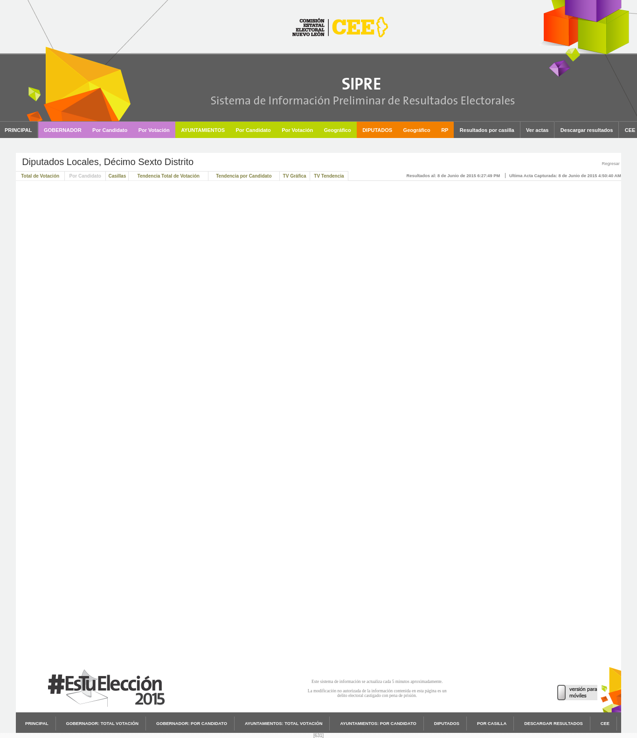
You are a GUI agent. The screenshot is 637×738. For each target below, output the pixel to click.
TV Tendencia (329, 176)
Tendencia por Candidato (243, 176)
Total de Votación (40, 176)
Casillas (117, 176)
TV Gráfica (294, 176)
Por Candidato (85, 176)
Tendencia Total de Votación (169, 176)
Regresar (610, 163)
